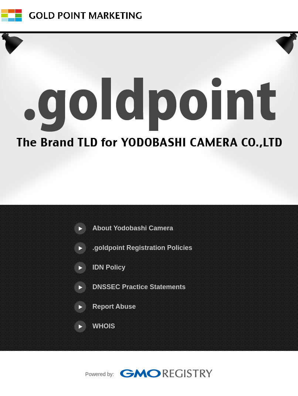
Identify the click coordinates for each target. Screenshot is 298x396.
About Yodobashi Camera (132, 228)
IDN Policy (108, 267)
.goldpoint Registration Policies (142, 247)
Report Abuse (114, 306)
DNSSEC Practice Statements (139, 287)
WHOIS (103, 326)
